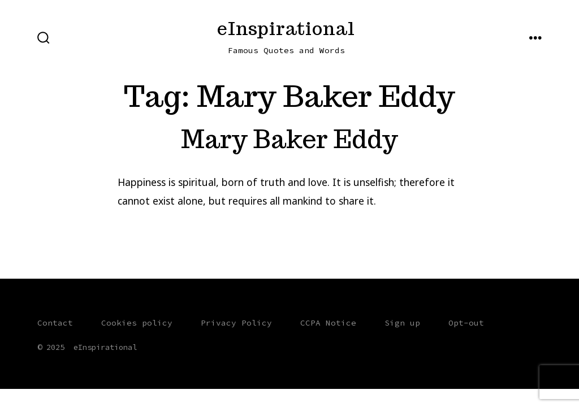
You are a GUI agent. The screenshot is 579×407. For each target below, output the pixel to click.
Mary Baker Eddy (289, 139)
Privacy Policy (236, 323)
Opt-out (466, 323)
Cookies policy (136, 323)
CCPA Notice (328, 323)
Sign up (402, 323)
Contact (55, 323)
